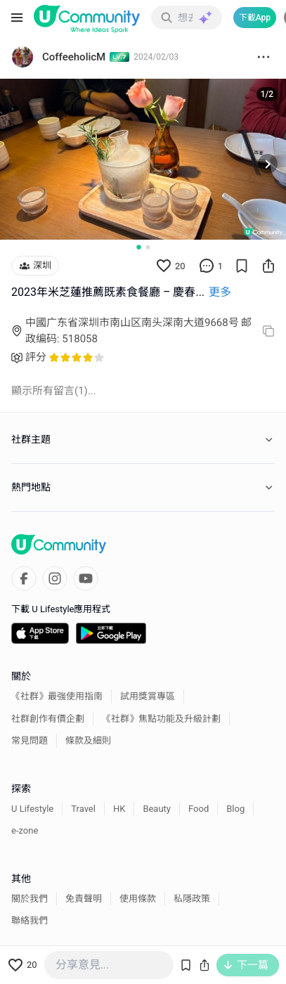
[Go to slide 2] (148, 247)
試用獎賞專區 (147, 696)
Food (198, 808)
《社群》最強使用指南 (57, 696)
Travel (83, 808)
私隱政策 (192, 898)
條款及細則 (88, 740)
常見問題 (29, 740)
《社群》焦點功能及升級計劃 (161, 718)
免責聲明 (83, 898)
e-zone (24, 830)
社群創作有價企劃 (47, 718)
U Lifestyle (32, 808)
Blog (235, 808)
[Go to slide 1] (138, 247)
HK (119, 808)
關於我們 (29, 898)
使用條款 (137, 898)
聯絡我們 (29, 920)
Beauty (157, 808)
